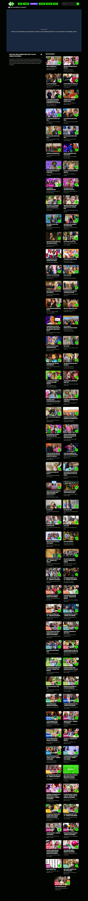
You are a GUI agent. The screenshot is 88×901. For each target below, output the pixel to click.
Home (20, 4)
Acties (55, 4)
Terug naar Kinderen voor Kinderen (18, 7)
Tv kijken (26, 4)
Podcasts (49, 4)
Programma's (34, 4)
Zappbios (42, 4)
